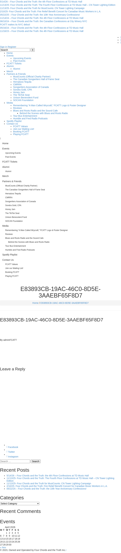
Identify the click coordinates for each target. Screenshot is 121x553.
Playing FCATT (21, 134)
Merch (10, 71)
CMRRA (17, 84)
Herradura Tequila (22, 82)
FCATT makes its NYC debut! (15, 24)
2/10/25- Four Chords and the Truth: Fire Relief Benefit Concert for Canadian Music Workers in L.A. (50, 11)
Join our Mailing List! (23, 129)
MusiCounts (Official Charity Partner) (32, 76)
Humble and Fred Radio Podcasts (30, 118)
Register (12, 46)
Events (10, 55)
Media (10, 102)
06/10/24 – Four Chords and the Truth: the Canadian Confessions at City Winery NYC (43, 21)
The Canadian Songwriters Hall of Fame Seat (36, 79)
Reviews (17, 108)
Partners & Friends (16, 74)
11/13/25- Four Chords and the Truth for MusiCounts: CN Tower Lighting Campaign (42, 8)
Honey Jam (19, 92)
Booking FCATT (21, 131)
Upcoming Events (22, 58)
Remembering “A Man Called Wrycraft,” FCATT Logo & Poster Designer (49, 105)
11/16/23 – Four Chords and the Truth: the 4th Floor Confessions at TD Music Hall (41, 31)
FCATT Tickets (14, 63)
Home (10, 53)
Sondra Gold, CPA (22, 89)
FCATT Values (20, 126)
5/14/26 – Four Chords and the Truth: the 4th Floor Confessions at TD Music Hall (41, 1)
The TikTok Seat (21, 95)
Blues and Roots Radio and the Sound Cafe (35, 110)
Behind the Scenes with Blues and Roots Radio (44, 113)
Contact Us (12, 123)
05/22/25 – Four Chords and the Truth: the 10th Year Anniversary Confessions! (40, 14)
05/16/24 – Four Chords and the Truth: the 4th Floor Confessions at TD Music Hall (41, 28)
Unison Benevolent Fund (25, 97)
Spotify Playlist (14, 121)
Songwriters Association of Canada (31, 87)
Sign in (3, 46)
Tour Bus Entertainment (25, 116)
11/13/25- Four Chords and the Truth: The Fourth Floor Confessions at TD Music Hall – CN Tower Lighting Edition (57, 5)
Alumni (10, 66)
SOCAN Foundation (23, 100)
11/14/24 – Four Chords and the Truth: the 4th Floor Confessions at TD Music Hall (41, 18)
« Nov (3, 547)
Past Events (19, 61)
